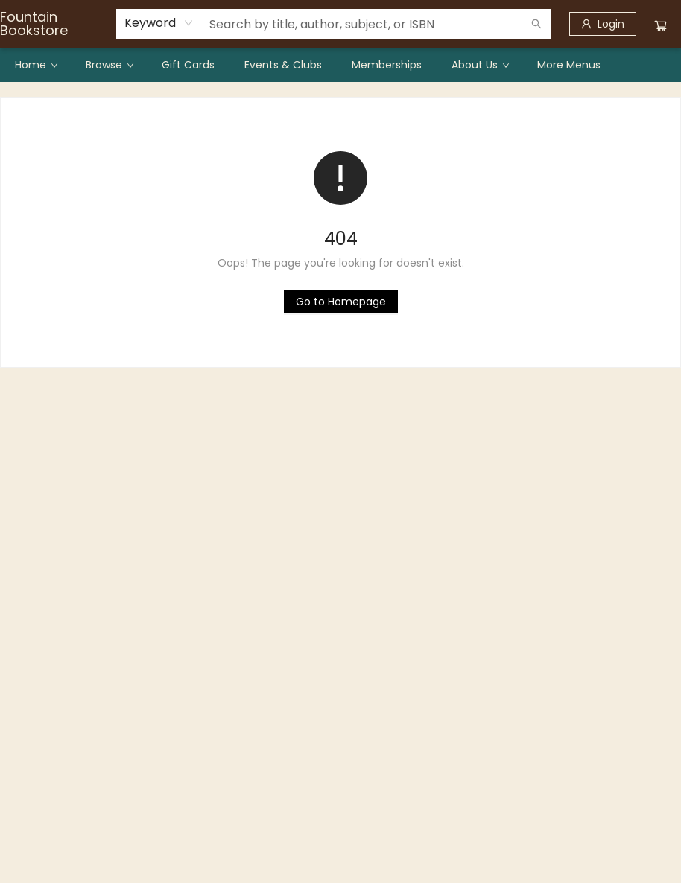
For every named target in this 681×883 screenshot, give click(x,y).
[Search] (536, 24)
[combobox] (159, 23)
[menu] (340, 65)
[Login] (602, 24)
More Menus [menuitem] (569, 64)
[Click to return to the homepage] (341, 301)
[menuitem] (35, 65)
